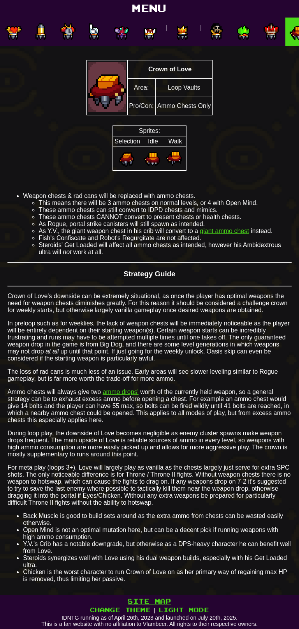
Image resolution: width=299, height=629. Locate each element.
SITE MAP (149, 601)
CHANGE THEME (120, 610)
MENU (149, 8)
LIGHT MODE (183, 610)
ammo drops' (121, 392)
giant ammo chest (224, 231)
